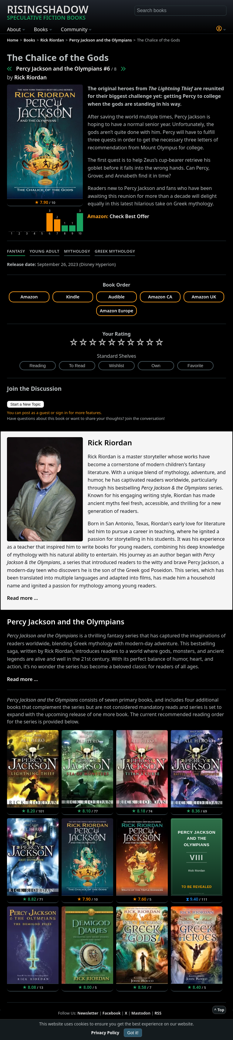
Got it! (132, 1032)
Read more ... (22, 598)
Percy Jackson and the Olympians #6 (63, 68)
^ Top (219, 1009)
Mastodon (140, 1013)
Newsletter (87, 1013)
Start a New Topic (25, 404)
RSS (158, 1013)
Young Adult (44, 251)
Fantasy (16, 251)
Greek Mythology (115, 251)
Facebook (112, 1013)
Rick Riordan (30, 77)
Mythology (77, 251)
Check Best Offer (129, 216)
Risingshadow (47, 11)
